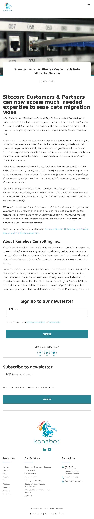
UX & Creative (30, 474)
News (4, 480)
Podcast (6, 484)
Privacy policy (36, 514)
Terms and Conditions (54, 514)
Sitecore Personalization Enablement (35, 485)
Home (5, 467)
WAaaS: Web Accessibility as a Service (37, 491)
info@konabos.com (73, 481)
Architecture (30, 470)
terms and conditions (36, 322)
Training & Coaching (33, 480)
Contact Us (7, 494)
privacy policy (54, 322)
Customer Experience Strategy (38, 467)
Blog (4, 474)
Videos (5, 477)
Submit (47, 334)
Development (31, 477)
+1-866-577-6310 (71, 477)
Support (28, 496)
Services (5, 470)
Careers (5, 487)
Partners (6, 491)
